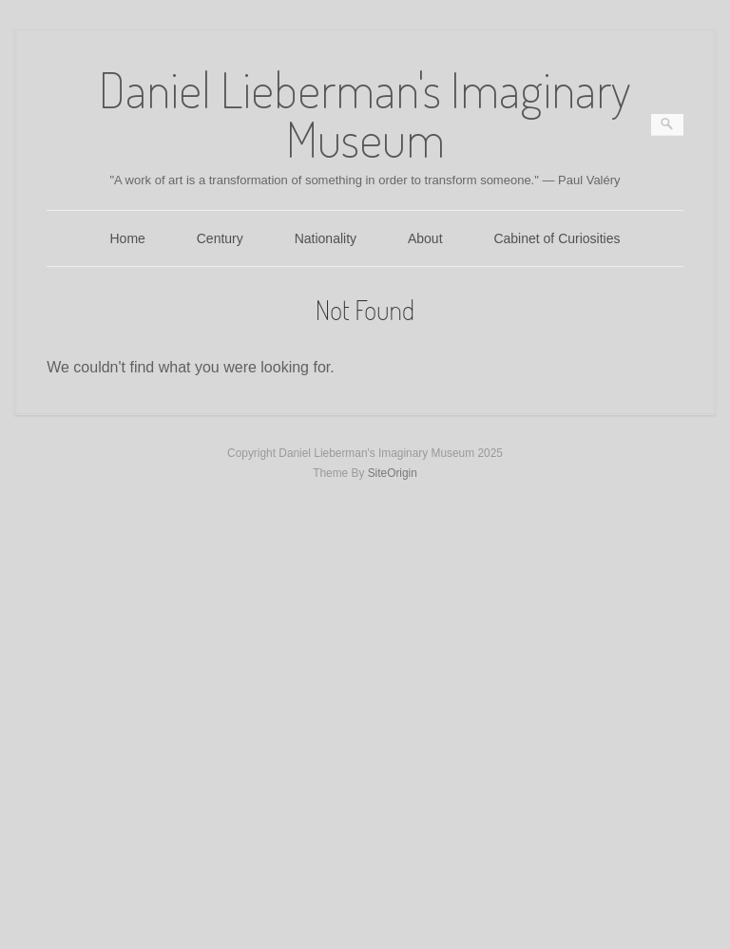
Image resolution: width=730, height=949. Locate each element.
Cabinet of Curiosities (556, 238)
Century (220, 238)
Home (127, 238)
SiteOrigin (392, 473)
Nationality (325, 238)
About (425, 238)
